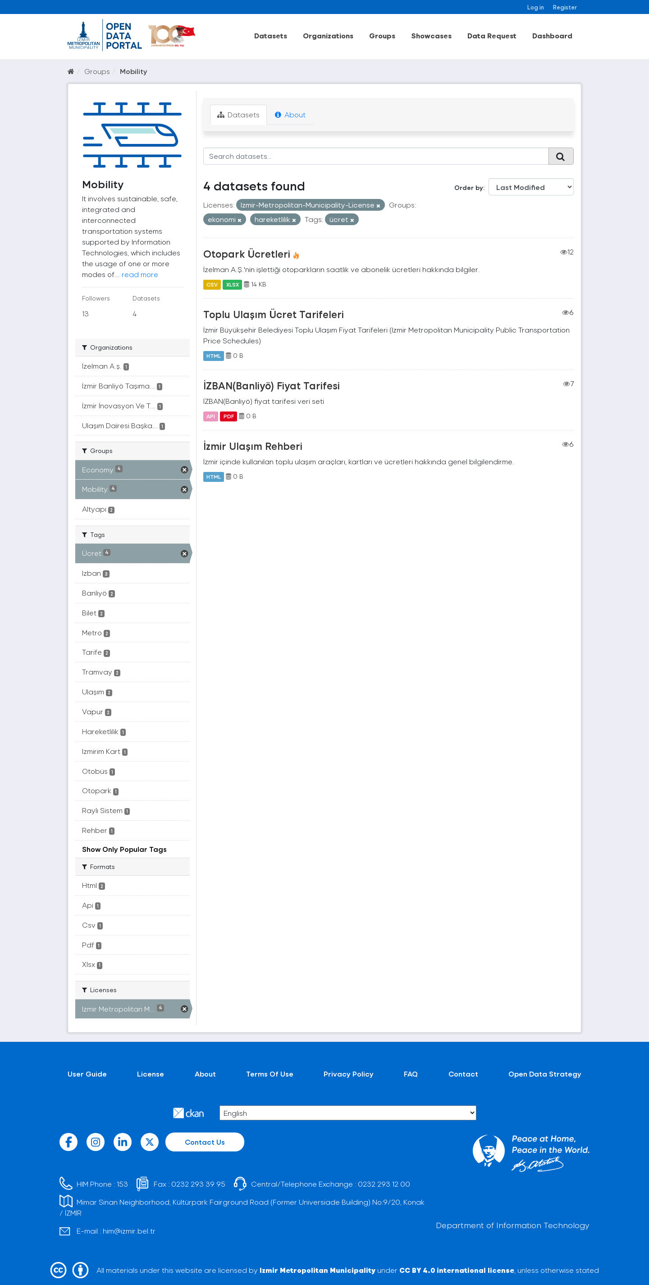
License (150, 1073)
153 (122, 1183)
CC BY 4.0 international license (456, 1270)
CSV (212, 284)
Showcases (431, 35)
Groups (382, 35)
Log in (535, 7)
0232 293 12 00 (384, 1183)
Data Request (491, 35)
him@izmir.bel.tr (129, 1230)
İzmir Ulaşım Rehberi (252, 446)
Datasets (270, 35)
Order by (468, 187)
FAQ (411, 1073)
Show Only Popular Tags (124, 849)
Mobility (133, 71)
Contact (463, 1073)
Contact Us (205, 1141)
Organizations (328, 35)
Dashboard (552, 35)
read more (140, 274)
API (210, 416)
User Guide (87, 1073)
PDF (229, 416)
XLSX (232, 284)
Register (565, 7)
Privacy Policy (349, 1073)
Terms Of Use (269, 1073)
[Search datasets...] (376, 156)
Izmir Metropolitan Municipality (317, 1270)
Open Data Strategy (544, 1073)
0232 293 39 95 (198, 1183)
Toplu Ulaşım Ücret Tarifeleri (273, 314)
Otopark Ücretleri (246, 253)
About (290, 114)
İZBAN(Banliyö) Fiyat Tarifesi (271, 385)
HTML (213, 355)
